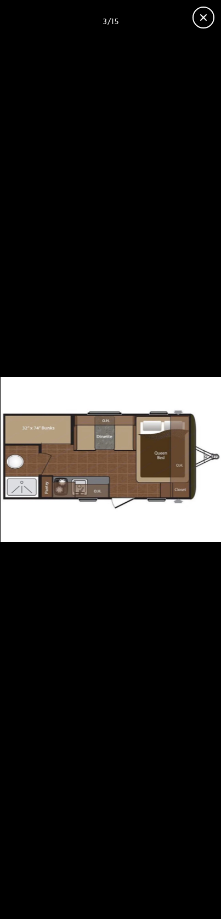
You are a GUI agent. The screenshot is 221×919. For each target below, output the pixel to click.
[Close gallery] (203, 17)
